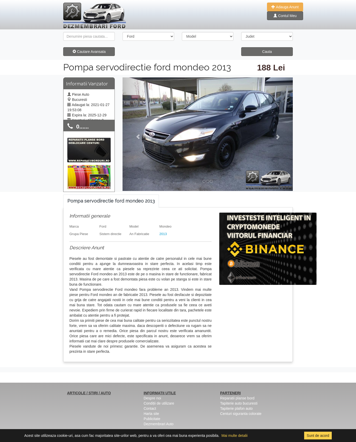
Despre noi (152, 398)
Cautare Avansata (89, 52)
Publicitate (152, 419)
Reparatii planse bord (237, 398)
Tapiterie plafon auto (236, 408)
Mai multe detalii (234, 435)
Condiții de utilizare (159, 403)
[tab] (111, 201)
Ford (102, 226)
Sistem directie (110, 234)
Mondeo (165, 226)
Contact (150, 408)
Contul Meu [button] (284, 16)
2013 (163, 234)
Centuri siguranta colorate (240, 414)
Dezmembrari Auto (159, 424)
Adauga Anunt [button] (284, 7)
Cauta (267, 52)
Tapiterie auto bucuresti (238, 403)
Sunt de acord (318, 435)
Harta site (151, 414)
